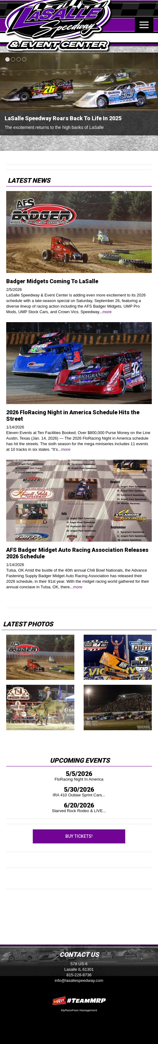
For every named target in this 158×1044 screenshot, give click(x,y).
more (107, 311)
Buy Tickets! (79, 836)
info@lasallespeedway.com (79, 980)
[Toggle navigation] (144, 24)
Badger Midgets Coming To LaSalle (52, 281)
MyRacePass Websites (79, 1000)
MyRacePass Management (79, 1010)
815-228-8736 (79, 975)
